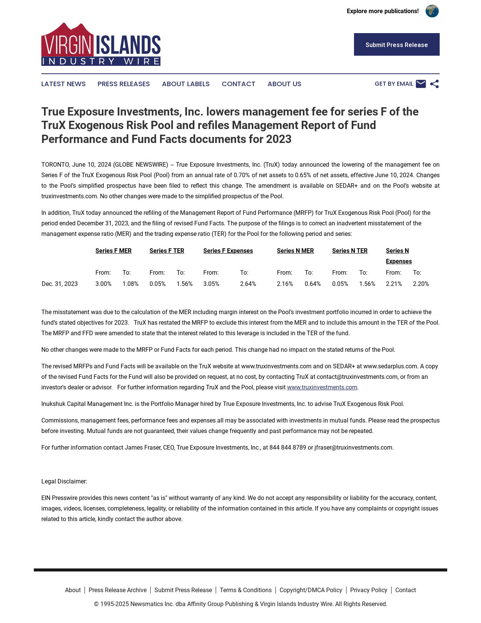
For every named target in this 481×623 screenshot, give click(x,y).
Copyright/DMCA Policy (311, 590)
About (73, 590)
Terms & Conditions (246, 590)
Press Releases (124, 84)
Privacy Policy (368, 590)
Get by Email (400, 84)
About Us (284, 84)
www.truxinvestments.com (322, 387)
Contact (239, 84)
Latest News (63, 84)
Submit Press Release (183, 590)
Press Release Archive (118, 590)
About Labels (186, 84)
